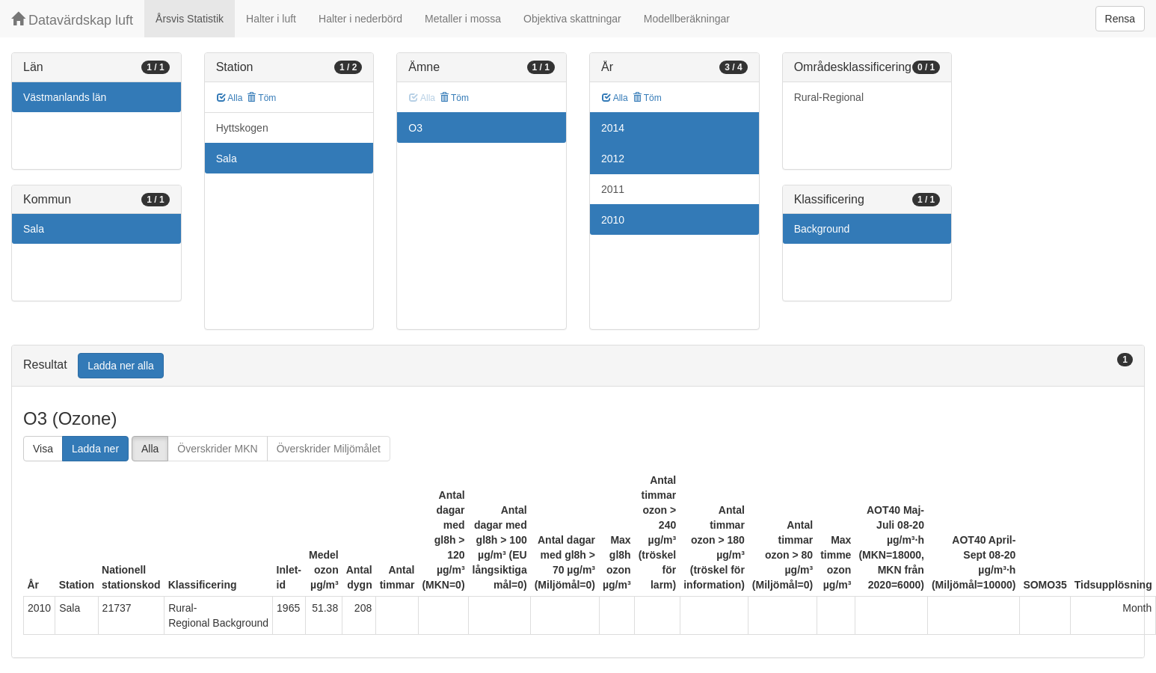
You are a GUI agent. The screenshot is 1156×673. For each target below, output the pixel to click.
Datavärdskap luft (72, 20)
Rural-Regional (829, 97)
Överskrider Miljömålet (329, 449)
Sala (33, 229)
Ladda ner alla (120, 366)
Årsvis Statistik (190, 19)
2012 (612, 159)
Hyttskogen (242, 128)
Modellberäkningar (687, 19)
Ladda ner (95, 449)
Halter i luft (271, 19)
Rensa (1120, 19)
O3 (415, 128)
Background (822, 229)
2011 (612, 189)
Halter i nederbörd (360, 19)
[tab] (578, 366)
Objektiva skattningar (572, 19)
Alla (230, 98)
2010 (612, 220)
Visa (43, 449)
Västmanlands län (64, 97)
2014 (612, 128)
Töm (261, 98)
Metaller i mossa (463, 19)
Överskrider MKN (217, 449)
